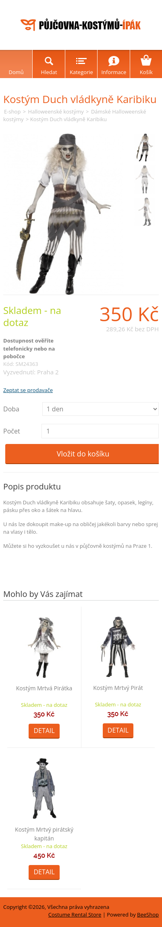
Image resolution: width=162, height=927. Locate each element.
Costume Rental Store (75, 914)
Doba (11, 409)
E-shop (12, 111)
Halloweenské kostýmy (56, 111)
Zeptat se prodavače (28, 390)
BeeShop (148, 914)
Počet (11, 431)
